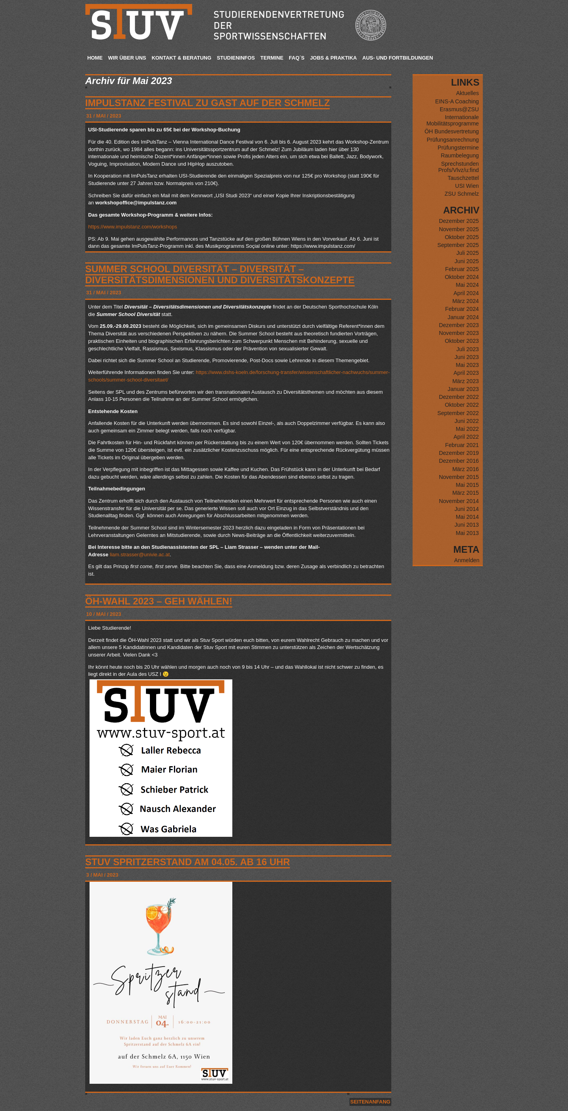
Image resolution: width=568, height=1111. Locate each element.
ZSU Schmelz (462, 194)
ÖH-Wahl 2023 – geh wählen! (158, 601)
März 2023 (465, 381)
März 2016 (465, 469)
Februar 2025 (462, 269)
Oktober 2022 (462, 405)
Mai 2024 (467, 285)
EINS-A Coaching (457, 101)
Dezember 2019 (459, 453)
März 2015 (465, 493)
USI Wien (467, 186)
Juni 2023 (466, 357)
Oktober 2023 (462, 341)
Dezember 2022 (459, 397)
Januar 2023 (463, 389)
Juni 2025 (466, 261)
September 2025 (458, 245)
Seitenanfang (370, 1102)
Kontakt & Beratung (181, 58)
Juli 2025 (467, 253)
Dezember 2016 (459, 461)
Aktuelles (467, 93)
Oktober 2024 (462, 277)
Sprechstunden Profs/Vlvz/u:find (458, 167)
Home (95, 58)
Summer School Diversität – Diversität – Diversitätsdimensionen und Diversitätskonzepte (220, 274)
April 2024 (466, 293)
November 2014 (459, 501)
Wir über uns (127, 58)
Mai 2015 (467, 485)
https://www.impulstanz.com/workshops (132, 227)
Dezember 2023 (459, 325)
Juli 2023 (467, 349)
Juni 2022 (466, 421)
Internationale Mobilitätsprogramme (452, 120)
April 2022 (466, 437)
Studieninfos (236, 58)
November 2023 (459, 333)
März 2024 (465, 301)
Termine (271, 58)
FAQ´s (297, 58)
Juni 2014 (466, 509)
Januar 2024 (463, 317)
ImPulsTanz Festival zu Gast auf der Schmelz (207, 102)
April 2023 (466, 373)
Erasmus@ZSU (459, 109)
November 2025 (459, 229)
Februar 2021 (462, 445)
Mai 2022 (467, 429)
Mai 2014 (467, 517)
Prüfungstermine (458, 147)
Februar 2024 (462, 309)
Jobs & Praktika (333, 58)
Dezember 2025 (459, 221)
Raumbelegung (460, 155)
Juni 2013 (466, 525)
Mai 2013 (467, 533)
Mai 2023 (467, 365)
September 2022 (458, 413)
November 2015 (459, 477)
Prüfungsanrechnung (453, 140)
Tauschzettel (463, 178)
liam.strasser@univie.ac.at (140, 554)
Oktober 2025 (462, 237)
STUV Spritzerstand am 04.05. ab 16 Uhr (187, 862)
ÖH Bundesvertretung (451, 131)
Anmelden (466, 560)
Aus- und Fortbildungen (397, 58)
